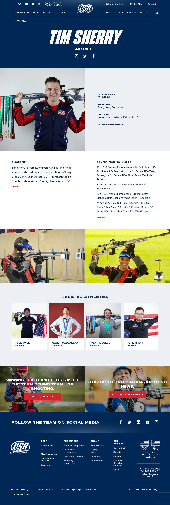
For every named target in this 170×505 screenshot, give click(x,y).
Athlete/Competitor (74, 445)
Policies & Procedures (70, 451)
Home (14, 21)
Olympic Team (95, 451)
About (52, 13)
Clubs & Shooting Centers (118, 463)
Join (107, 13)
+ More (16, 186)
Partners (95, 456)
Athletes (38, 13)
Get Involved (20, 13)
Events (132, 13)
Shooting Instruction (69, 461)
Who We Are (97, 445)
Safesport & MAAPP (47, 459)
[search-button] (156, 13)
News (63, 13)
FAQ (43, 450)
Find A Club (136, 4)
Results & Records (74, 456)
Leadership (97, 460)
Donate (119, 13)
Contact (151, 4)
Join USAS (119, 448)
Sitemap (45, 465)
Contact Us (47, 445)
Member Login (117, 4)
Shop (143, 13)
